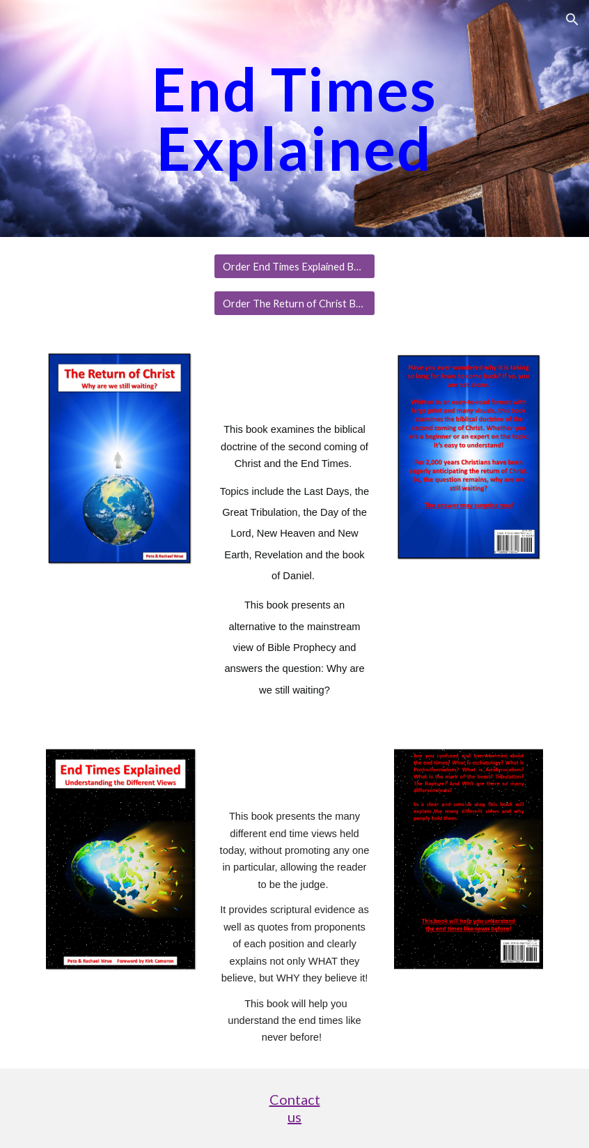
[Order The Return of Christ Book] (294, 303)
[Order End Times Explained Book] (294, 266)
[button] (572, 19)
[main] (294, 119)
